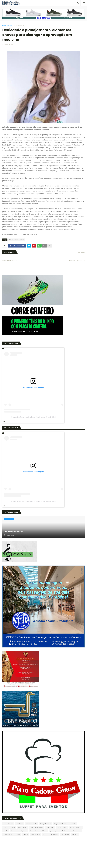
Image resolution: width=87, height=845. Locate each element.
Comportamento (45, 824)
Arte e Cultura (19, 25)
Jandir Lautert (62, 827)
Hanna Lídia (50, 827)
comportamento (31, 824)
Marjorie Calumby (75, 827)
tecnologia (54, 834)
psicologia (53, 831)
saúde (18, 834)
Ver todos (81, 252)
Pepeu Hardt (34, 831)
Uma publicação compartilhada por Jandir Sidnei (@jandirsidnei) (33, 417)
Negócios (24, 831)
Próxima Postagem (76, 260)
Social (22, 240)
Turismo (74, 834)
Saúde (26, 834)
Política (44, 831)
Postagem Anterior (10, 260)
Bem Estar (19, 824)
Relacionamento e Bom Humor (70, 831)
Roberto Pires (8, 834)
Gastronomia (22, 827)
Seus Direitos (35, 834)
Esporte (73, 824)
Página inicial (7, 25)
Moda (6, 831)
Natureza (14, 831)
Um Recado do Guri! (13, 532)
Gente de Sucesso (36, 827)
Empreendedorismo (60, 824)
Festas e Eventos (9, 827)
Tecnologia (65, 834)
